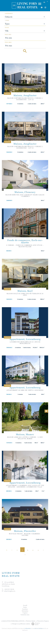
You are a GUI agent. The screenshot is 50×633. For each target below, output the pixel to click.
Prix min (8, 34)
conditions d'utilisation (38, 628)
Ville (7, 27)
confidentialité (27, 628)
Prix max (8, 42)
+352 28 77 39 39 (9, 589)
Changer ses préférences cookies (21, 624)
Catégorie (9, 13)
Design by (35, 623)
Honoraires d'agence (43, 621)
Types (7, 20)
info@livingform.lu (9, 591)
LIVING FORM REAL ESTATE (11, 574)
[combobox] (25, 17)
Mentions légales (30, 621)
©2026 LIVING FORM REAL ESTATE (12, 621)
